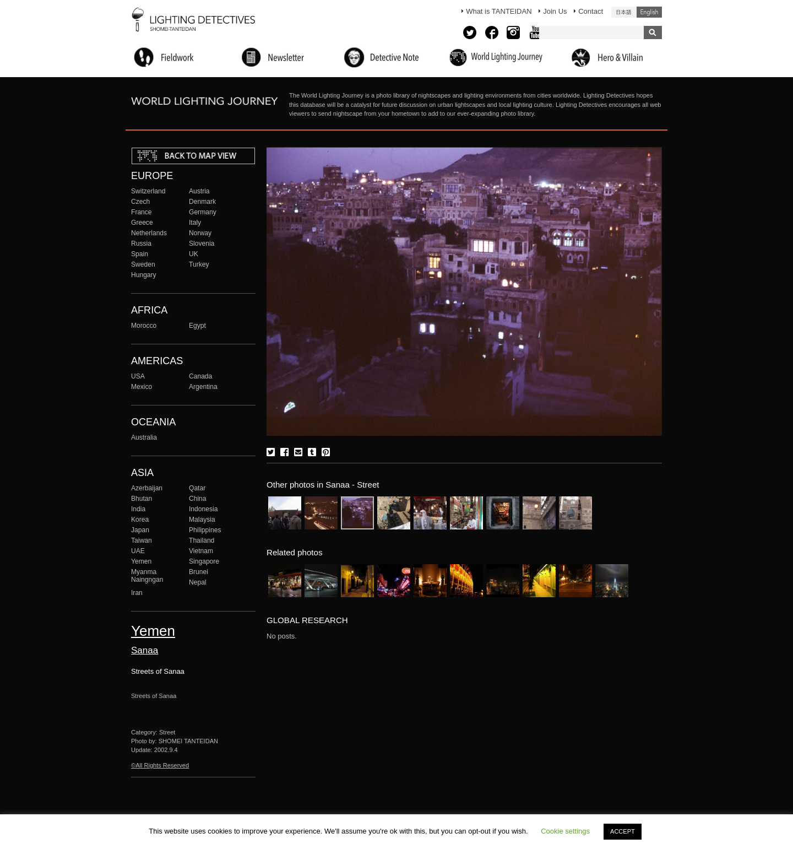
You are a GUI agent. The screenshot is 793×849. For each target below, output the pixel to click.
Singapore (204, 561)
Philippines (205, 530)
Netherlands (149, 233)
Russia (141, 243)
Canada (200, 376)
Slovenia (201, 243)
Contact (590, 11)
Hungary (143, 275)
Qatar (197, 488)
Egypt (197, 325)
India (138, 509)
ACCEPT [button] (622, 831)
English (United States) (649, 12)
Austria (199, 191)
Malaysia (202, 519)
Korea (140, 519)
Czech (140, 202)
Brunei (198, 572)
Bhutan (141, 498)
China (198, 498)
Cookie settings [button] (565, 831)
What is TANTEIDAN (498, 11)
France (141, 212)
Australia (144, 437)
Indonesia (203, 509)
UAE (138, 551)
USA (138, 376)
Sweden (143, 264)
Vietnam (201, 551)
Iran (137, 593)
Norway (200, 233)
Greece (142, 222)
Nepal (198, 582)
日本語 (624, 12)
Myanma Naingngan (147, 575)
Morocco (143, 325)
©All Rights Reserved (160, 765)
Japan (140, 530)
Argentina (203, 387)
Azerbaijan (146, 488)
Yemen (141, 561)
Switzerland (148, 191)
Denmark (202, 202)
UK (193, 254)
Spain (139, 254)
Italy (195, 222)
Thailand (201, 540)
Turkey (199, 264)
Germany (202, 212)
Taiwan (141, 540)
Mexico (141, 387)
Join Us (555, 11)
